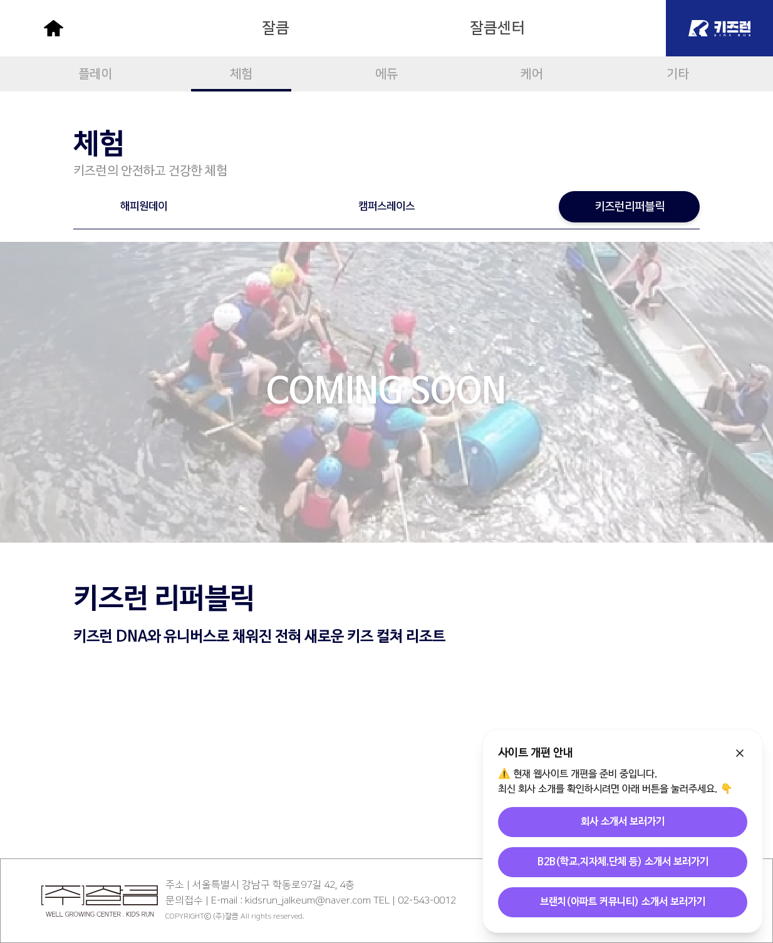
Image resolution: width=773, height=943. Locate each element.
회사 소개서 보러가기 (623, 822)
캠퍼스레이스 (386, 206)
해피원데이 (143, 206)
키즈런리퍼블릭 (629, 207)
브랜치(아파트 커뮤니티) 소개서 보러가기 (622, 902)
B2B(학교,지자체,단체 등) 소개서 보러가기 (622, 862)
